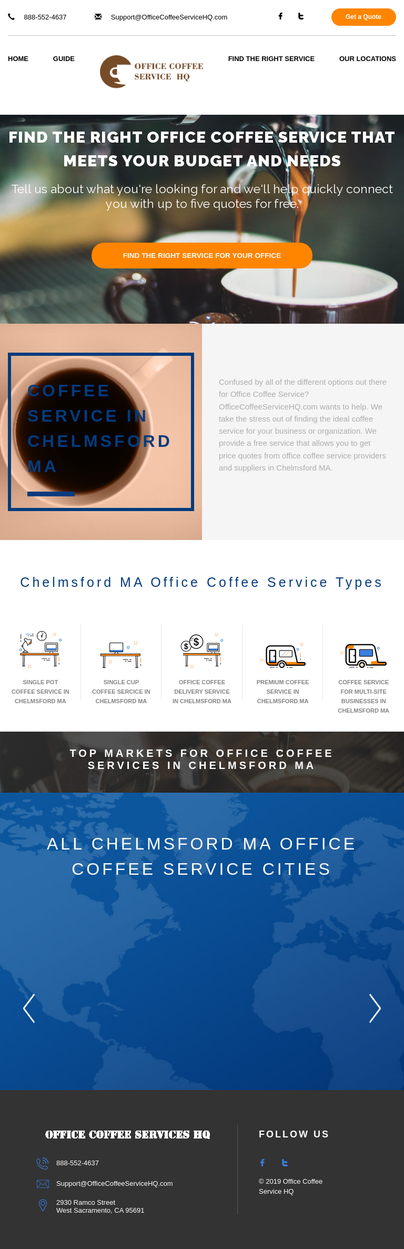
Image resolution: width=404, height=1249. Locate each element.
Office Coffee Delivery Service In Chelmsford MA (202, 666)
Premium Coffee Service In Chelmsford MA (283, 666)
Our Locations (367, 59)
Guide (64, 59)
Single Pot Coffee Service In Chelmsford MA (40, 666)
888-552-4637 (37, 17)
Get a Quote (363, 17)
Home (18, 59)
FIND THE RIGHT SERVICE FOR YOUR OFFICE (202, 255)
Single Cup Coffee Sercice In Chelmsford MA (121, 666)
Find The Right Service (271, 59)
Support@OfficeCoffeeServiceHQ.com (161, 17)
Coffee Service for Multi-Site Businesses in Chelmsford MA (363, 671)
